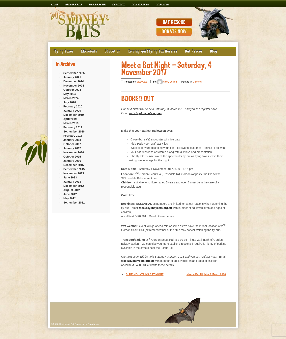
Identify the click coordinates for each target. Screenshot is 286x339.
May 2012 (69, 198)
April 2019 (70, 119)
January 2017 (72, 148)
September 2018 (74, 131)
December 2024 (73, 81)
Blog (213, 51)
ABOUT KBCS (73, 4)
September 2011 (74, 202)
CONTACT (118, 4)
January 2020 (72, 110)
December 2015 (73, 165)
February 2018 (72, 135)
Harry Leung (167, 81)
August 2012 (71, 190)
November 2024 (73, 85)
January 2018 (72, 139)
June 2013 (70, 177)
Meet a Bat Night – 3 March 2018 (206, 274)
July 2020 (69, 102)
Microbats (89, 51)
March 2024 (70, 98)
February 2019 (72, 127)
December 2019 (73, 114)
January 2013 (72, 181)
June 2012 (70, 194)
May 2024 (69, 93)
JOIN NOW (162, 4)
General (197, 81)
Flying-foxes (63, 51)
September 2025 (74, 73)
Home (54, 4)
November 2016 (73, 152)
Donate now (140, 4)
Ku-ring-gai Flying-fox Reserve (153, 51)
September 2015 (74, 169)
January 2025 (72, 77)
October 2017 (72, 144)
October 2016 (72, 156)
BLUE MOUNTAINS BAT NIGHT (144, 274)
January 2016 (72, 160)
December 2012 (73, 185)
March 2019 (70, 123)
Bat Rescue (97, 4)
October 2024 (72, 89)
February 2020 (72, 106)
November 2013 (73, 173)
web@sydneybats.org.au (145, 113)
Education (112, 51)
